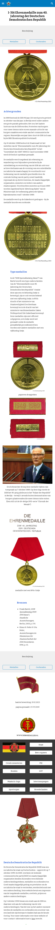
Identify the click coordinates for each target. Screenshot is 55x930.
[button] (3, 3)
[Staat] (41, 745)
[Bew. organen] (41, 753)
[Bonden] (14, 771)
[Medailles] (14, 42)
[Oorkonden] (41, 42)
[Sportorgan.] (14, 789)
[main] (27, 16)
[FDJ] (41, 763)
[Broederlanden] (41, 789)
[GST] (41, 771)
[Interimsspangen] (41, 781)
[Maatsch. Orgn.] (14, 781)
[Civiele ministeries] (14, 763)
